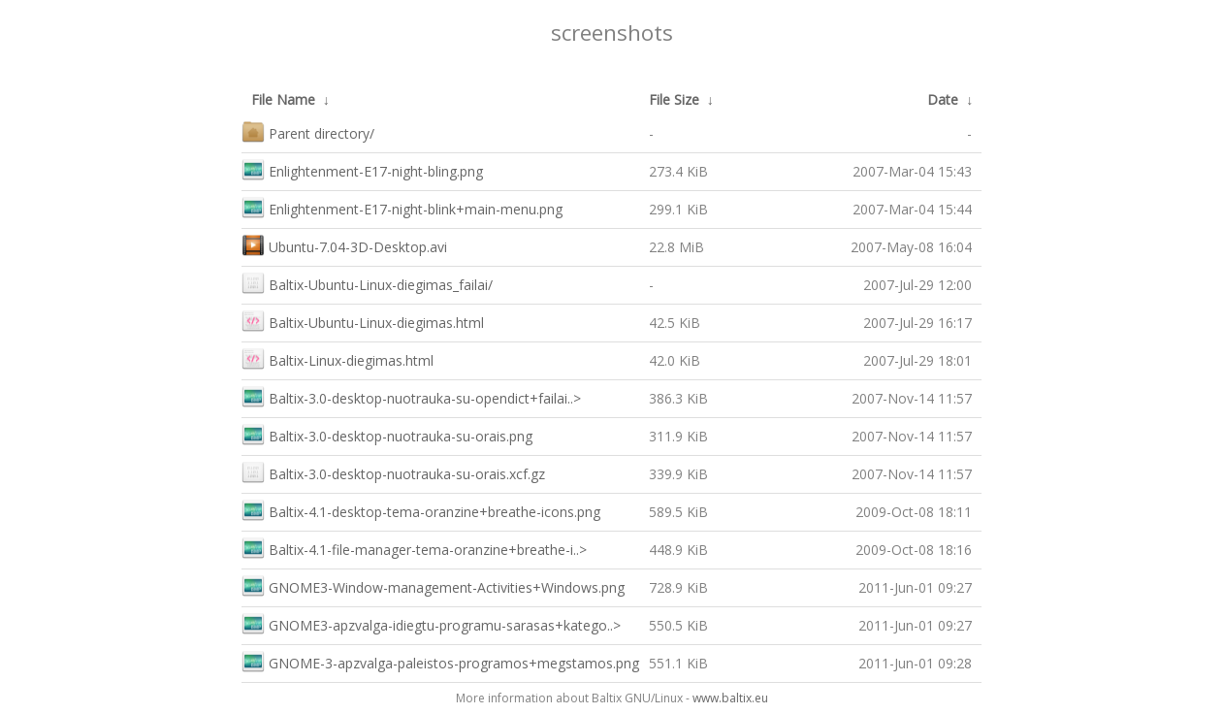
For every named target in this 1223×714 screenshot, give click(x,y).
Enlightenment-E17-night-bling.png (362, 169)
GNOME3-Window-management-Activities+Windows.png (433, 585)
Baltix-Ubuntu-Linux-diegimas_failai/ (367, 283)
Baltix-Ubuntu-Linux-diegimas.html (362, 320)
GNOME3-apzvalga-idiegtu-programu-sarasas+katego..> (431, 623)
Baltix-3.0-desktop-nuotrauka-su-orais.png (386, 434)
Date (942, 99)
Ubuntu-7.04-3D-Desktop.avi (344, 245)
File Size (674, 99)
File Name (283, 99)
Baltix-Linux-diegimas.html (337, 358)
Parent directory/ (307, 131)
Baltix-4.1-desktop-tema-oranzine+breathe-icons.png (420, 510)
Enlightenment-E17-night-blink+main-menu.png (402, 207)
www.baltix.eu (730, 698)
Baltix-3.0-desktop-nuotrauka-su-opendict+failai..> (411, 396)
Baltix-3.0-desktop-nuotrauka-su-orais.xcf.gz (393, 472)
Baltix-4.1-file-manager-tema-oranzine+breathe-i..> (414, 547)
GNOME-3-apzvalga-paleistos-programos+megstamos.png (440, 661)
